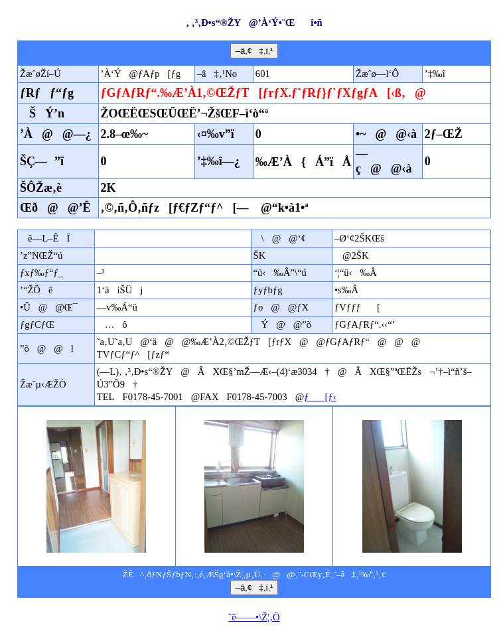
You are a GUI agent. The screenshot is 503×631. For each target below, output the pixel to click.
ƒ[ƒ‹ (320, 396)
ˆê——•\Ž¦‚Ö (253, 617)
